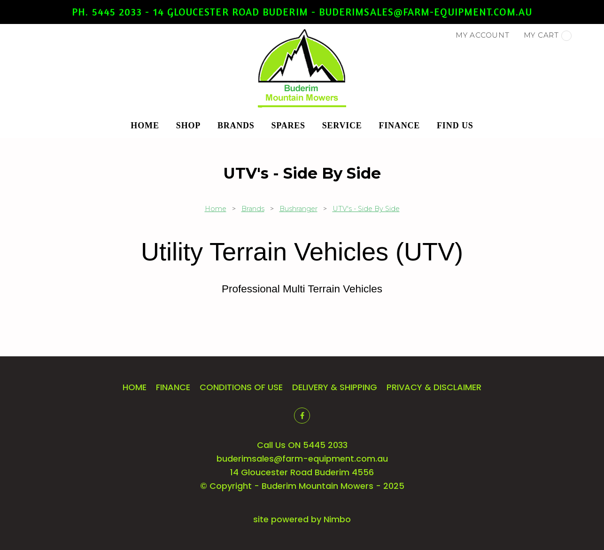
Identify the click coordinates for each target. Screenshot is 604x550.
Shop (188, 125)
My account (483, 35)
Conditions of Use (241, 387)
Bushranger (298, 208)
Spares (288, 125)
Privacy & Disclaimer (434, 387)
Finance (399, 125)
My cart (548, 36)
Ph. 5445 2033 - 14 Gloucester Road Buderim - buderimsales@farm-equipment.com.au (302, 12)
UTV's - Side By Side (366, 208)
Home (145, 125)
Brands (236, 125)
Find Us (455, 125)
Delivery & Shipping (334, 387)
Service (342, 125)
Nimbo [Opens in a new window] (337, 519)
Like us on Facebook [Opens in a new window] (302, 416)
